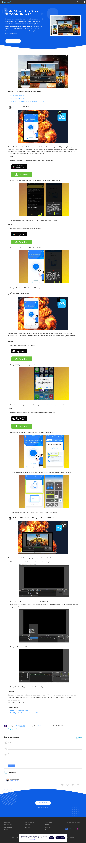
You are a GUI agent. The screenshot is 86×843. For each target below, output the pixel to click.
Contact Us (47, 827)
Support (32, 1)
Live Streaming (42, 726)
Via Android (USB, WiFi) (17, 95)
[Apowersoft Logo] (6, 2)
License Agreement (70, 837)
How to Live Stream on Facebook (20, 710)
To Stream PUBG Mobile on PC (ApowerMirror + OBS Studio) (28, 101)
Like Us (13, 729)
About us (47, 824)
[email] (45, 748)
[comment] (45, 757)
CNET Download (8, 829)
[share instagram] (78, 829)
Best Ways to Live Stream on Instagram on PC (24, 713)
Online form (27, 827)
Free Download (13, 41)
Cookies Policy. (32, 839)
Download (23, 174)
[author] (45, 742)
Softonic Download (8, 827)
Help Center (27, 824)
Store (26, 1)
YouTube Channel (8, 824)
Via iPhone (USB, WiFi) (17, 98)
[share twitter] (70, 829)
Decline (51, 837)
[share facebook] (66, 829)
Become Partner (48, 829)
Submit (11, 765)
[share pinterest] (74, 829)
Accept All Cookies (60, 837)
